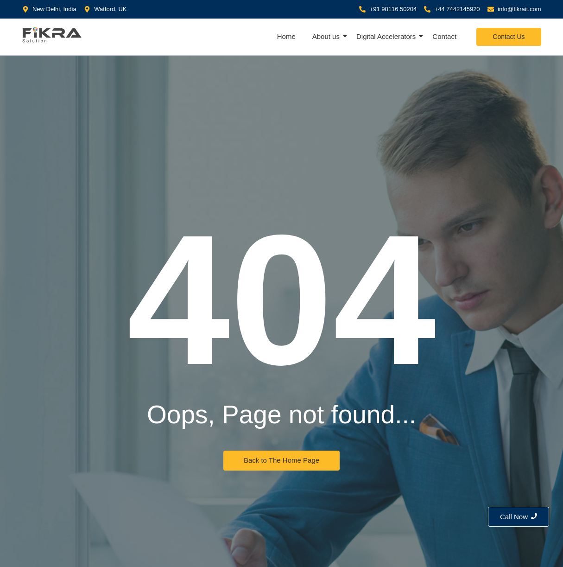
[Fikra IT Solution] (52, 34)
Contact (444, 36)
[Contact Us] (508, 37)
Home (286, 36)
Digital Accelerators (387, 36)
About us (327, 36)
